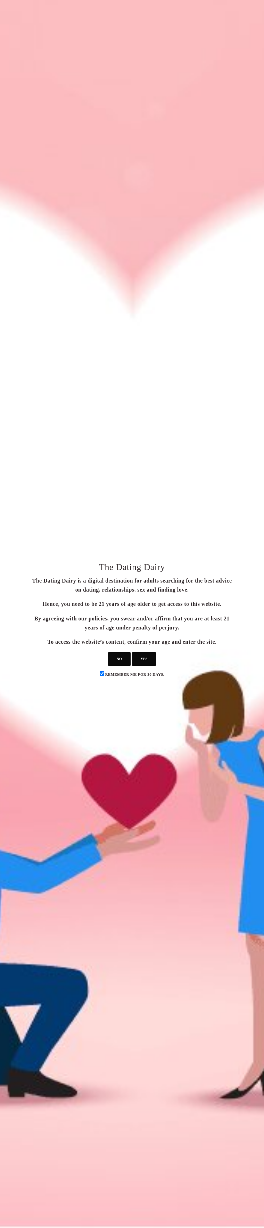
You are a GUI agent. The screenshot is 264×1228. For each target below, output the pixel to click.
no (119, 659)
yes (144, 659)
